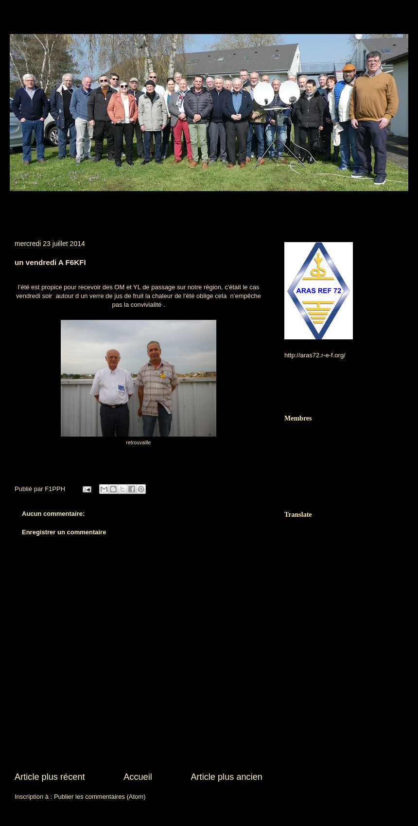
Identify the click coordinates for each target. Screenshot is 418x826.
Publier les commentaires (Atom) (100, 796)
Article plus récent (50, 777)
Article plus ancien (226, 777)
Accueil (137, 777)
